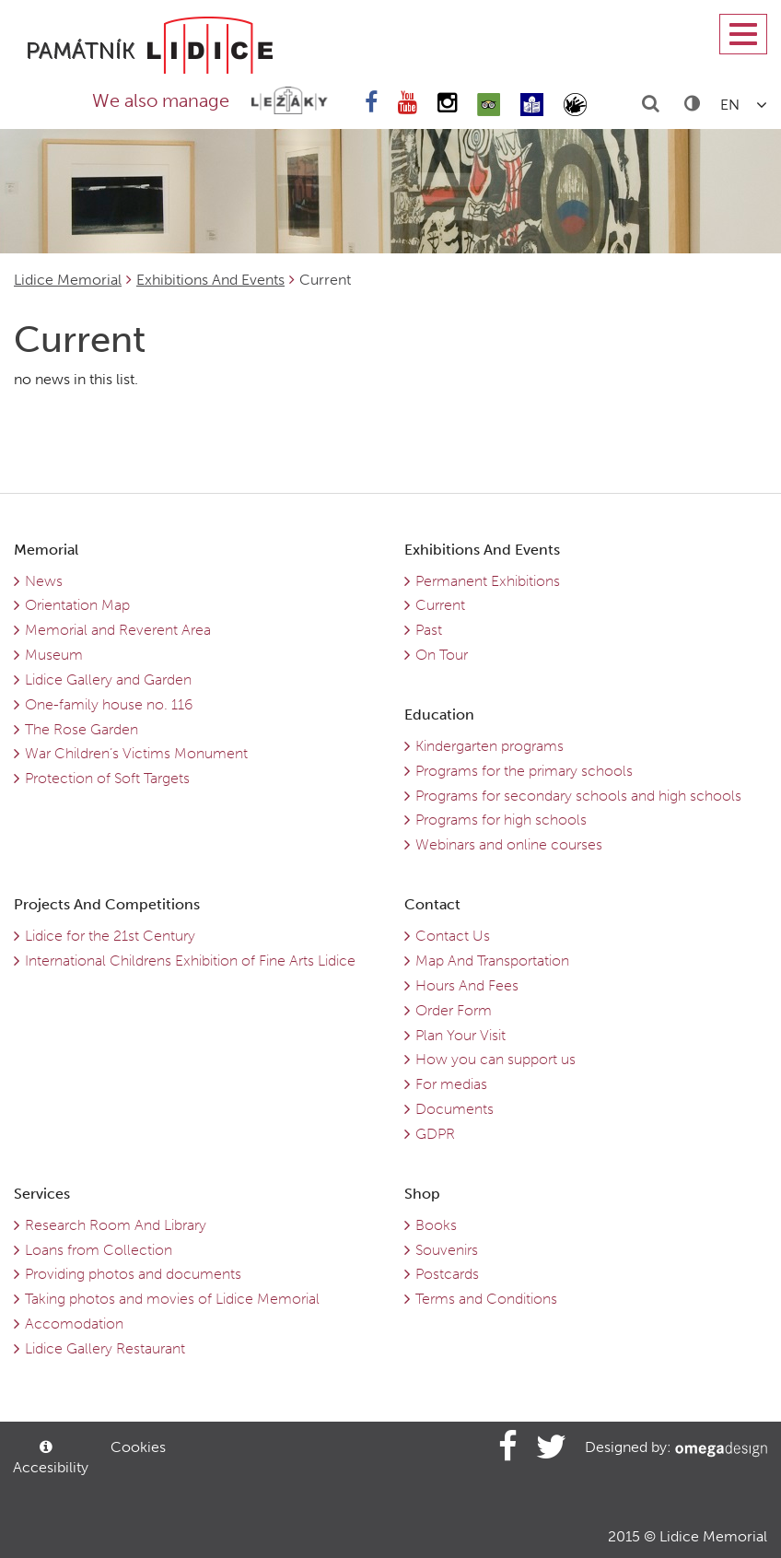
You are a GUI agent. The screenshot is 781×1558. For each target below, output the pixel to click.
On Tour (441, 654)
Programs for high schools (501, 819)
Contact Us (452, 935)
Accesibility (48, 1458)
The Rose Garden (81, 729)
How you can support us (495, 1059)
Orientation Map (77, 605)
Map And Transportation (492, 960)
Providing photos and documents (133, 1274)
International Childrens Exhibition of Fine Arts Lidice (190, 960)
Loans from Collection (98, 1250)
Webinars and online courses (508, 844)
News (44, 581)
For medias (451, 1084)
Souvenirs (446, 1250)
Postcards (447, 1274)
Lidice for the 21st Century (110, 935)
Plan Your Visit (460, 1035)
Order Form (453, 1010)
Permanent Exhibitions (487, 581)
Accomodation (74, 1323)
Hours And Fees (467, 985)
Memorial (46, 549)
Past (428, 629)
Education (439, 714)
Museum (54, 654)
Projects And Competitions (107, 904)
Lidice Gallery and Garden (108, 679)
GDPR (435, 1133)
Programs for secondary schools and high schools (578, 795)
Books (436, 1225)
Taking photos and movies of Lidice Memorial (172, 1298)
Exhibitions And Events (210, 279)
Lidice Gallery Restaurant (105, 1348)
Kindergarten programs (489, 746)
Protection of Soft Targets (107, 778)
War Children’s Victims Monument (136, 753)
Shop (422, 1193)
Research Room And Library (115, 1225)
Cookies (138, 1447)
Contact (432, 904)
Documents (454, 1109)
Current (440, 605)
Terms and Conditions (486, 1298)
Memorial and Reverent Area (118, 629)
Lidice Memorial (68, 279)
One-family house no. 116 (108, 704)
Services (42, 1193)
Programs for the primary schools (524, 770)
